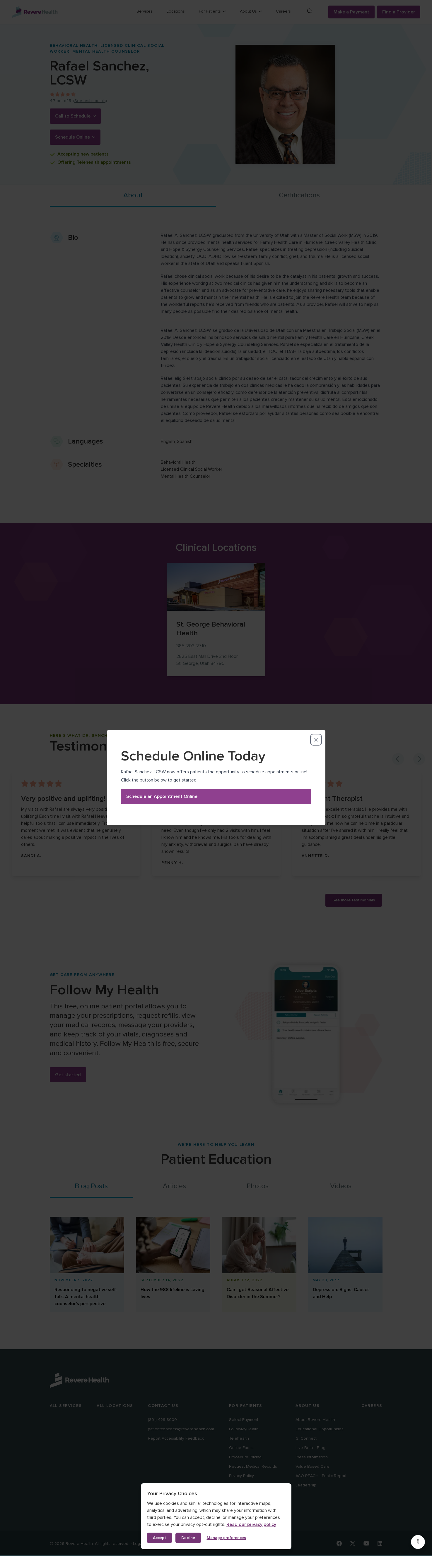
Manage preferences (226, 1537)
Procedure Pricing (245, 1457)
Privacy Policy (241, 1475)
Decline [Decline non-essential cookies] (188, 1537)
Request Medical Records (253, 1466)
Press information (312, 1457)
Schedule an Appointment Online (161, 743)
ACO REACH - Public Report (321, 1475)
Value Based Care (312, 1466)
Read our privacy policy (251, 1524)
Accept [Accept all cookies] (159, 1537)
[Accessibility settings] (418, 1542)
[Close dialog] (316, 686)
